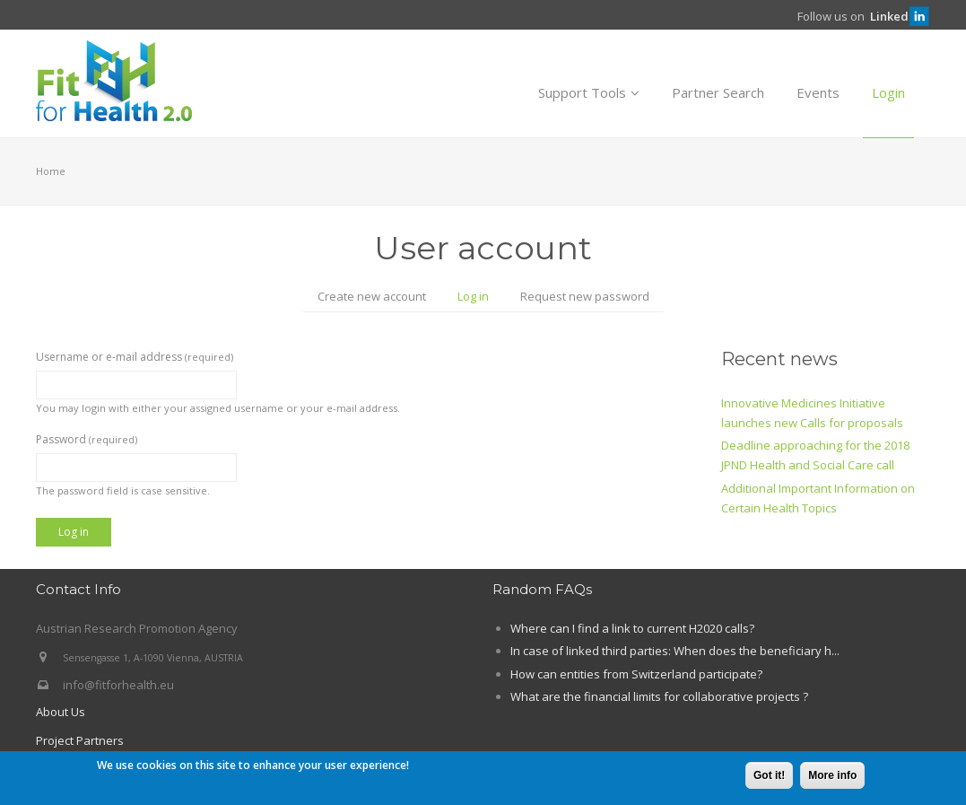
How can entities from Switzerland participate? (636, 674)
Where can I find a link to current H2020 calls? (632, 628)
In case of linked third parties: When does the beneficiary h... (675, 651)
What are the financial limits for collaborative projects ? (659, 696)
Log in (480, 298)
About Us (60, 712)
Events (818, 92)
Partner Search (718, 92)
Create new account (372, 296)
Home (50, 171)
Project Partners (80, 740)
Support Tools (589, 92)
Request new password (584, 296)
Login (888, 92)
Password (86, 439)
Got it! (769, 777)
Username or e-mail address (134, 356)
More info (832, 777)
